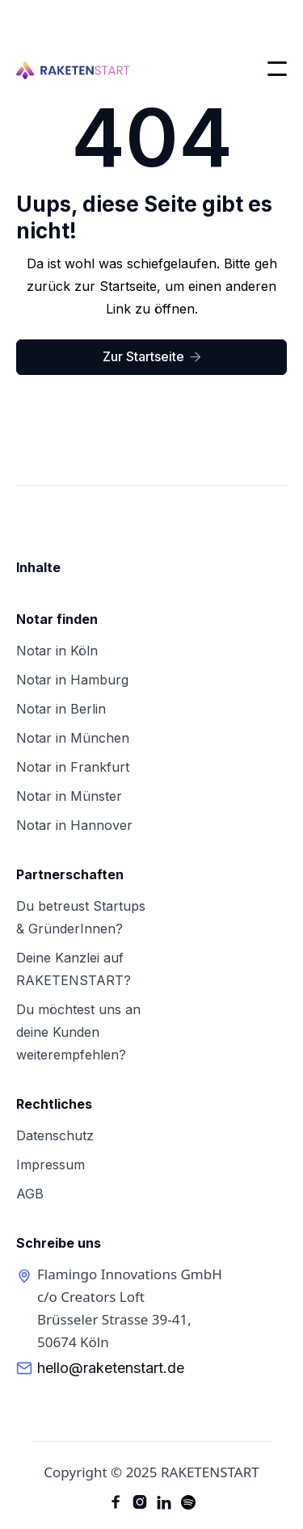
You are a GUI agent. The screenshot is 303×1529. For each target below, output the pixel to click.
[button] (277, 69)
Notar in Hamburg (72, 680)
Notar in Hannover (74, 825)
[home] (72, 68)
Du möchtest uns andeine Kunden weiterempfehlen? (78, 1032)
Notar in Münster (69, 796)
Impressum (50, 1164)
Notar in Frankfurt (72, 767)
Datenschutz (55, 1135)
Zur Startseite (152, 356)
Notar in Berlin (61, 709)
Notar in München (72, 738)
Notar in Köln (57, 650)
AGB (30, 1194)
